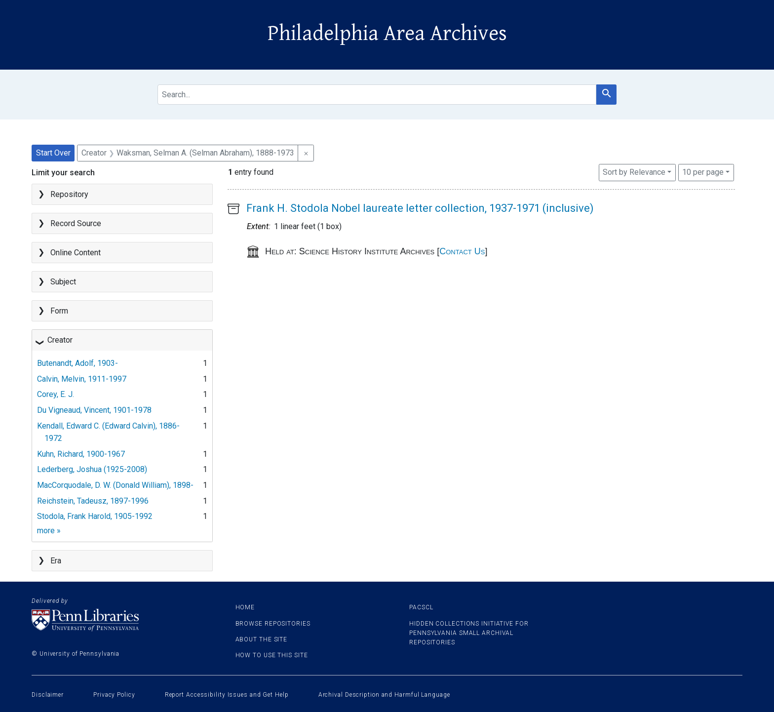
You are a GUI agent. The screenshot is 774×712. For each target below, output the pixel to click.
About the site (261, 639)
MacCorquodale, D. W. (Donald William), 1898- (115, 485)
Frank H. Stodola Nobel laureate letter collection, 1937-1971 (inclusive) (420, 208)
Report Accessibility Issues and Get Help (227, 694)
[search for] (376, 94)
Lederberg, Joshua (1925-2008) (92, 469)
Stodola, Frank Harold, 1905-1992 (95, 516)
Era (55, 560)
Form (59, 311)
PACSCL (421, 607)
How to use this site (271, 655)
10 (703, 171)
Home (245, 607)
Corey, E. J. (55, 394)
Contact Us (462, 251)
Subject (63, 281)
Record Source (75, 223)
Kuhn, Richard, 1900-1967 (81, 454)
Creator (60, 340)
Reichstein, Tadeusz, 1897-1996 (93, 501)
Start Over (53, 153)
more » (49, 530)
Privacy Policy (114, 694)
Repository (69, 194)
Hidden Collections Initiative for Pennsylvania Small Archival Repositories (469, 633)
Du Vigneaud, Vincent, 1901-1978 (94, 410)
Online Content (75, 252)
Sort (634, 172)
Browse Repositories (272, 623)
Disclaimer (48, 694)
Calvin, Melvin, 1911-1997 (81, 379)
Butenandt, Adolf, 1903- (77, 363)
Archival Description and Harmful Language (384, 694)
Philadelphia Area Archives (387, 33)
